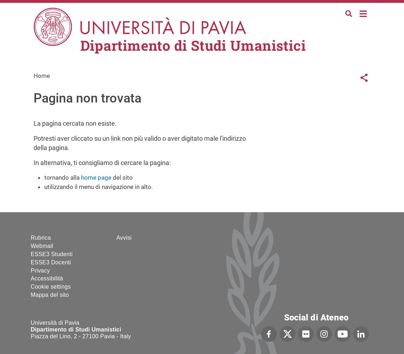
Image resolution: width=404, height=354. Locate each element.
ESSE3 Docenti (51, 262)
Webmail (42, 246)
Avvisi (124, 238)
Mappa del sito (50, 295)
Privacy (40, 271)
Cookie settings (51, 287)
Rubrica (41, 238)
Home (363, 13)
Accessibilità (47, 278)
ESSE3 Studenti (52, 254)
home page (96, 177)
